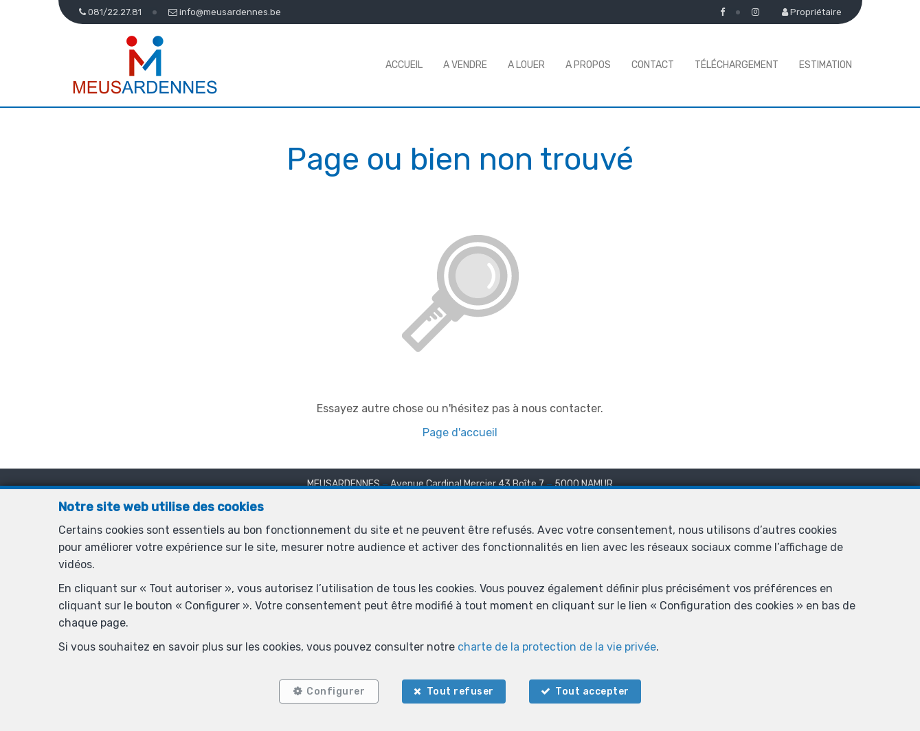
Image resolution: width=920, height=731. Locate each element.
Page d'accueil (460, 432)
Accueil (404, 65)
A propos (588, 65)
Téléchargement (736, 65)
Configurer (335, 691)
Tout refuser (460, 691)
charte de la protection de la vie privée (557, 646)
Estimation (825, 65)
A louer (526, 65)
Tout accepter (592, 691)
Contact (652, 65)
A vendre (465, 65)
